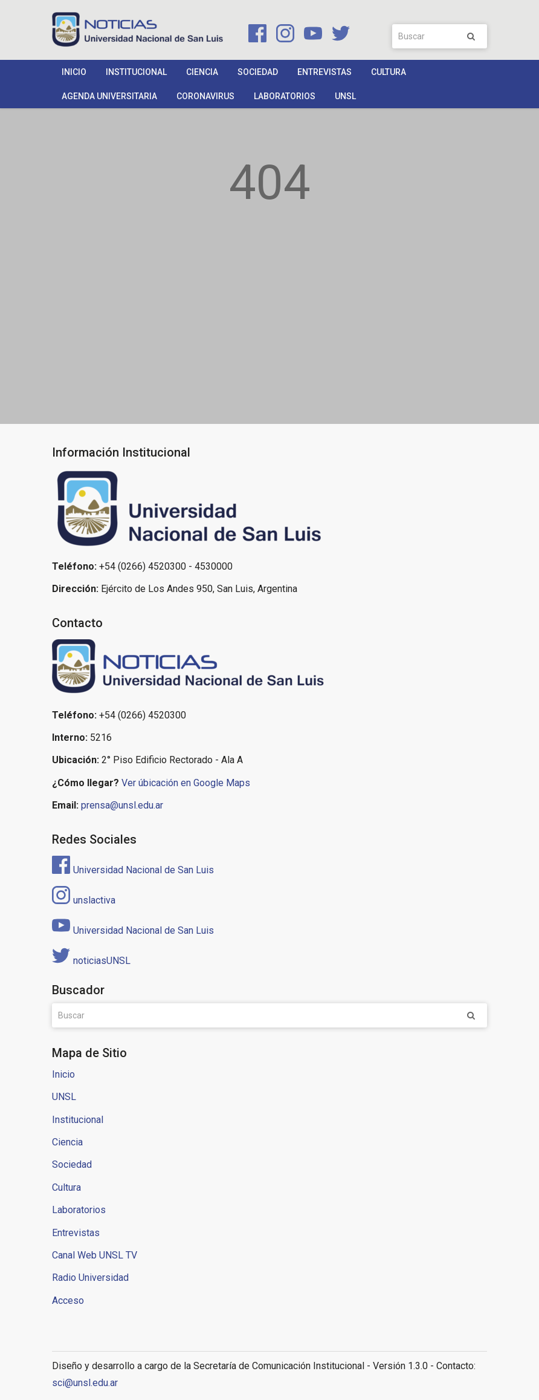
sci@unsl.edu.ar (85, 1383)
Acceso (68, 1300)
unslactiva (83, 900)
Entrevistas (324, 72)
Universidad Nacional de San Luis (133, 870)
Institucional (136, 72)
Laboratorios (284, 96)
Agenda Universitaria (109, 96)
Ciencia (202, 72)
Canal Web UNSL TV (94, 1255)
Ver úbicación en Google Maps (185, 783)
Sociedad (257, 72)
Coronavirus (205, 96)
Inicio (74, 72)
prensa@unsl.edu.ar (122, 805)
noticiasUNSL (91, 960)
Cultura (388, 72)
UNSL (345, 96)
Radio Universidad (90, 1277)
